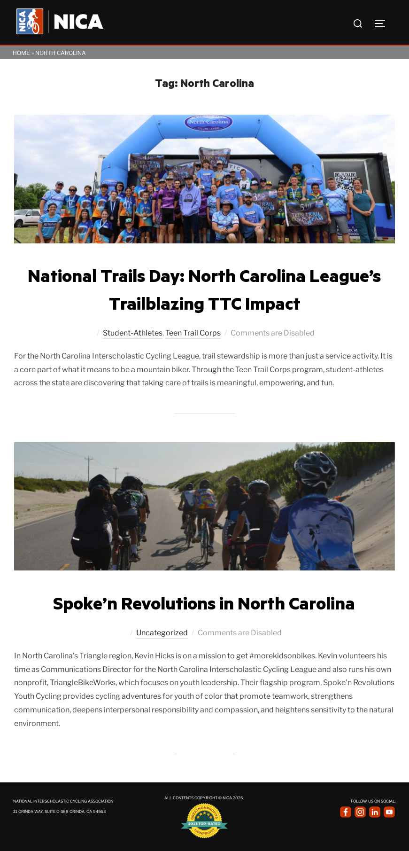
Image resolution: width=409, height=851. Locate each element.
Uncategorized (162, 632)
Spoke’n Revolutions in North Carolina (204, 602)
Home (21, 52)
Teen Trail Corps (193, 332)
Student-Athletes (132, 332)
